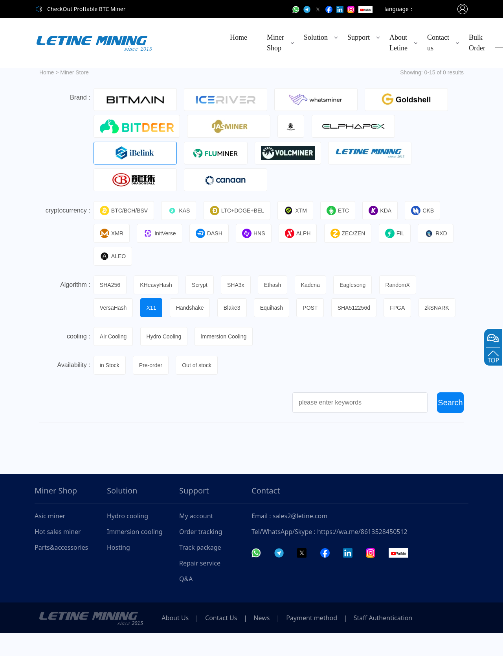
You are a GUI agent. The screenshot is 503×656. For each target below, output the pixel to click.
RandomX (403, 285)
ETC (341, 210)
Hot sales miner (58, 554)
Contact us (438, 42)
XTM (298, 210)
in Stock (110, 388)
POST (314, 308)
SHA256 (111, 285)
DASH (211, 233)
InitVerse (161, 233)
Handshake (192, 308)
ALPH (301, 233)
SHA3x (238, 285)
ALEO (114, 256)
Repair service (199, 586)
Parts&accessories (61, 570)
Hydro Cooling (165, 359)
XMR (112, 233)
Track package (200, 570)
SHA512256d (358, 308)
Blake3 (234, 308)
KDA (384, 210)
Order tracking (200, 554)
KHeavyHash (157, 285)
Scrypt (201, 285)
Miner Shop (275, 42)
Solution (316, 37)
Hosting (118, 570)
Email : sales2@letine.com (289, 538)
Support (358, 37)
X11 (153, 308)
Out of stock (199, 388)
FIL (399, 233)
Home (238, 37)
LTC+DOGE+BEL (239, 210)
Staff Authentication (392, 640)
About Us (176, 640)
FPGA (402, 308)
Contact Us (224, 640)
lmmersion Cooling (226, 359)
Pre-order (151, 388)
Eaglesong (358, 285)
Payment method (319, 640)
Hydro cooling (127, 538)
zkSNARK (113, 330)
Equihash (275, 308)
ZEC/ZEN (351, 233)
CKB (427, 210)
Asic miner (50, 538)
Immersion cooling (135, 554)
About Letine (398, 42)
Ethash (276, 285)
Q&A (186, 601)
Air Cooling (114, 359)
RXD (441, 233)
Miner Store (74, 72)
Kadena (314, 285)
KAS (180, 210)
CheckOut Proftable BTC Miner (86, 9)
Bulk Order (477, 42)
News (267, 640)
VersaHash (114, 308)
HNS (256, 233)
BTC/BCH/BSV (125, 210)
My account (196, 538)
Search (450, 425)
